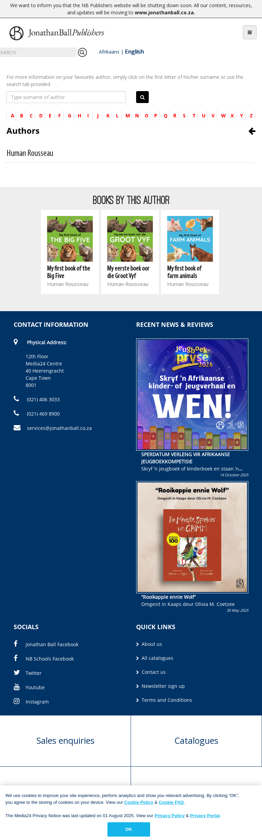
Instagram (31, 701)
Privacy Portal (205, 817)
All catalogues (154, 658)
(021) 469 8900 (37, 413)
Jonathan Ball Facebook (46, 644)
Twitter (28, 673)
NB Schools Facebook (44, 658)
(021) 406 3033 (37, 399)
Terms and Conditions (164, 700)
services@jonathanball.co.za (53, 428)
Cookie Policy (138, 804)
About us (149, 644)
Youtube (29, 687)
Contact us (151, 672)
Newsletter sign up (160, 686)
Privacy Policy (170, 817)
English (134, 51)
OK (129, 831)
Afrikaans (109, 51)
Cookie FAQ (171, 804)
